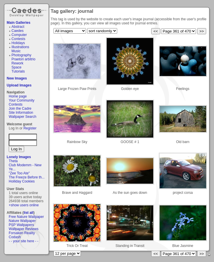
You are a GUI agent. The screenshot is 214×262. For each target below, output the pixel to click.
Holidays (18, 43)
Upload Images (19, 85)
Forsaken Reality (22, 233)
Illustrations (20, 47)
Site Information (21, 113)
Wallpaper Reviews (23, 229)
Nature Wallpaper (22, 221)
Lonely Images (19, 157)
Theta (13, 161)
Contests (18, 39)
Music (16, 51)
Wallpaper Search (22, 117)
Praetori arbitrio (23, 59)
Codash (15, 237)
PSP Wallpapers (21, 225)
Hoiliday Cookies (22, 181)
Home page (18, 96)
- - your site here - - (23, 241)
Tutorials (18, 71)
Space (17, 67)
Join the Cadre (20, 108)
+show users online (24, 205)
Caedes (27, 11)
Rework (18, 63)
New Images (17, 78)
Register (30, 128)
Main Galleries (18, 23)
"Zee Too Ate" (19, 173)
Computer (19, 35)
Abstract (18, 27)
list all (28, 213)
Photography (21, 55)
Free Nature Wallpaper (26, 217)
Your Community (21, 100)
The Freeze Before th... (26, 177)
